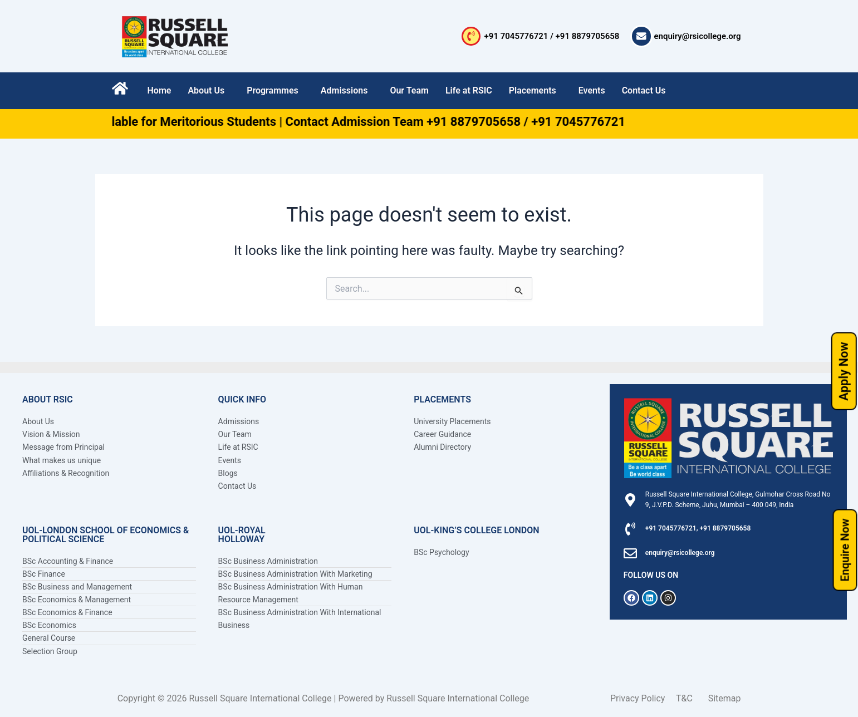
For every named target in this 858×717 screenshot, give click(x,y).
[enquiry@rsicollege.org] (641, 36)
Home (159, 90)
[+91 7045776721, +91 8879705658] (630, 529)
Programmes (272, 90)
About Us (206, 90)
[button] (208, 91)
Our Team (409, 90)
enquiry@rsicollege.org (697, 36)
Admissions (344, 90)
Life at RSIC (468, 90)
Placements (532, 90)
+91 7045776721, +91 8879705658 (698, 528)
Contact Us (644, 90)
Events (591, 90)
